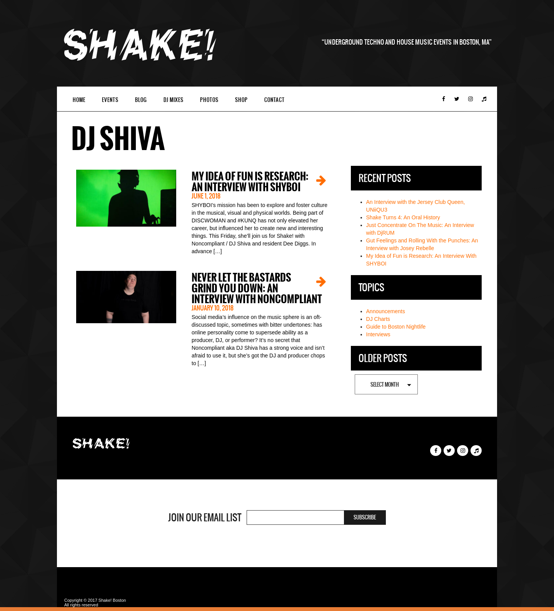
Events (110, 100)
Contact (274, 100)
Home (79, 100)
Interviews (378, 334)
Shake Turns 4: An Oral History (403, 217)
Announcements (385, 311)
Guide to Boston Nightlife (396, 327)
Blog (141, 100)
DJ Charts (378, 319)
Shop (241, 100)
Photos (209, 100)
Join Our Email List (204, 517)
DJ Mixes (174, 100)
